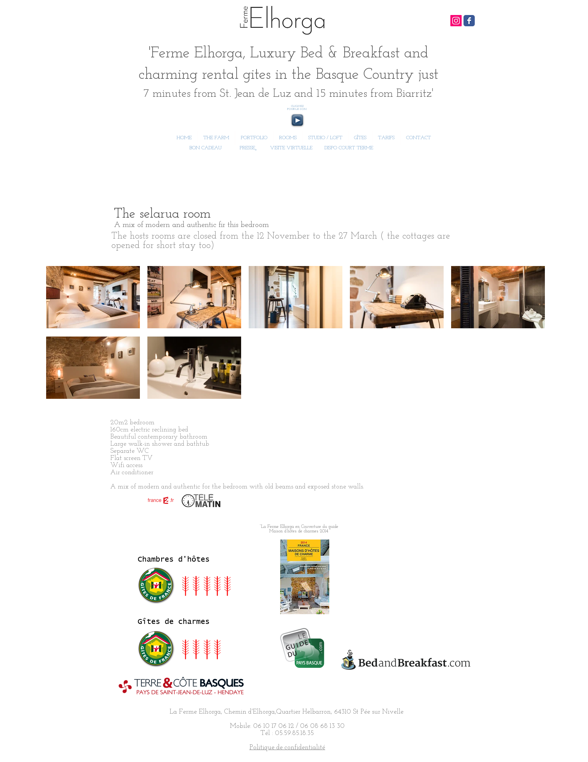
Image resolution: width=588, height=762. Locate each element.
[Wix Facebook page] (469, 20)
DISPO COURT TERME (348, 148)
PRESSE (247, 148)
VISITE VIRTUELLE (291, 148)
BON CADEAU (205, 148)
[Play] (297, 120)
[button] (287, 138)
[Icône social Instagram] (456, 20)
